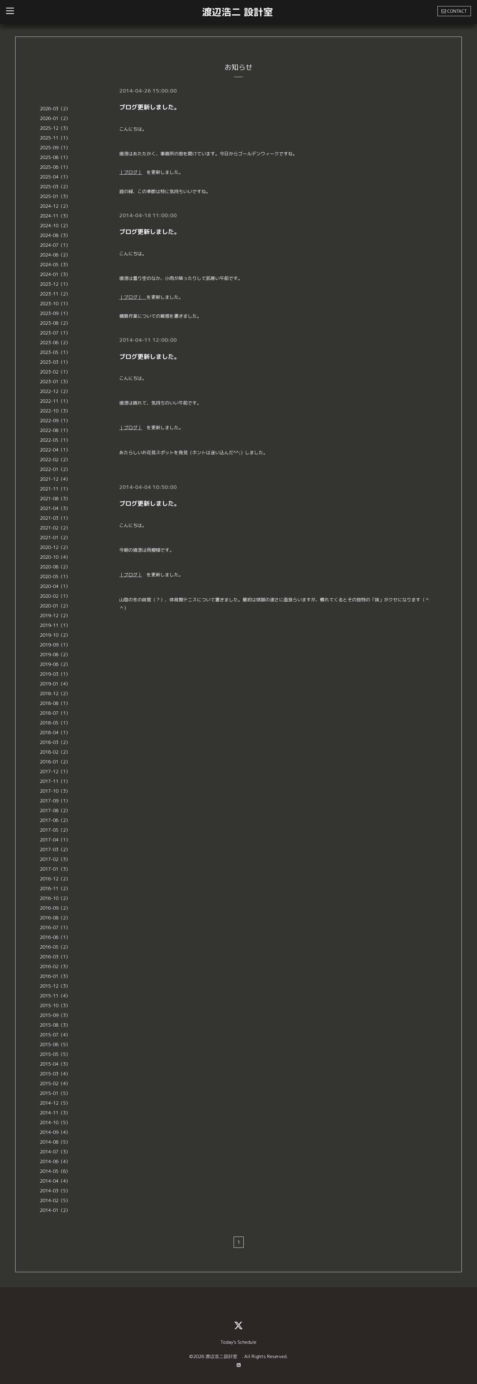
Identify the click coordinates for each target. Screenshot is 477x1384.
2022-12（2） (55, 391)
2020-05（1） (55, 576)
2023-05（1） (55, 352)
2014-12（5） (55, 1103)
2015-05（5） (55, 1054)
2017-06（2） (55, 820)
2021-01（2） (55, 537)
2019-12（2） (55, 615)
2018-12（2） (55, 693)
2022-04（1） (55, 450)
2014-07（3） (55, 1152)
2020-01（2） (55, 606)
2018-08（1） (55, 703)
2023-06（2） (55, 342)
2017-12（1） (55, 771)
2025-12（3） (55, 128)
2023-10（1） (55, 303)
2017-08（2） (55, 810)
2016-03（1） (55, 957)
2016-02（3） (55, 966)
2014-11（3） (55, 1113)
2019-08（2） (55, 654)
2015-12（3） (55, 986)
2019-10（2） (55, 635)
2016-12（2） (55, 879)
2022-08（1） (55, 430)
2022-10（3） (55, 411)
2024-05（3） (55, 264)
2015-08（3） (55, 1025)
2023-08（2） (55, 323)
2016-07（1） (55, 927)
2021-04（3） (55, 508)
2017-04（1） (55, 840)
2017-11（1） (55, 781)
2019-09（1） (55, 645)
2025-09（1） (55, 147)
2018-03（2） (55, 742)
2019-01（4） (55, 684)
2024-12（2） (55, 206)
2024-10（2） (55, 225)
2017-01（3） (55, 869)
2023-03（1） (55, 362)
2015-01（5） (55, 1093)
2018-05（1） (55, 723)
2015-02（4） (55, 1083)
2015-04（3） (55, 1064)
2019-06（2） (55, 664)
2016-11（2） (55, 888)
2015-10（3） (55, 1005)
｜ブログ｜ (130, 172)
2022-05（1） (55, 440)
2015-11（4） (55, 996)
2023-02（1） (55, 372)
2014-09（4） (55, 1132)
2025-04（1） (55, 177)
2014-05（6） (55, 1171)
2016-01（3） (55, 976)
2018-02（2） (55, 752)
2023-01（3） (55, 381)
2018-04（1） (55, 732)
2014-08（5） (55, 1142)
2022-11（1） (55, 401)
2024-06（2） (55, 255)
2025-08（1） (55, 157)
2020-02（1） (55, 596)
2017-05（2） (55, 830)
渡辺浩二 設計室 (237, 12)
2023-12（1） (55, 284)
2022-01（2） (55, 469)
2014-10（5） (55, 1122)
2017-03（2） (55, 849)
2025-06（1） (55, 167)
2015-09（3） (55, 1015)
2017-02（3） (55, 859)
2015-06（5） (55, 1044)
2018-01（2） (55, 762)
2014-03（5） (55, 1191)
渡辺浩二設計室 (223, 1356)
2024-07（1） (55, 245)
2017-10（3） (55, 791)
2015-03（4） (55, 1074)
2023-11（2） (55, 294)
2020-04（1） (55, 586)
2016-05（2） (55, 947)
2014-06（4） (55, 1161)
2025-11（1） (55, 138)
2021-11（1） (55, 489)
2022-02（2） (55, 459)
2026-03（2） (55, 108)
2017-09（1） (55, 801)
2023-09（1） (55, 313)
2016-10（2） (55, 898)
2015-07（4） (55, 1035)
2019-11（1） (55, 625)
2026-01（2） (55, 118)
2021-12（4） (55, 479)
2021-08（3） (55, 498)
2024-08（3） (55, 235)
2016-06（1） (55, 937)
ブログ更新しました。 (149, 107)
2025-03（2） (55, 186)
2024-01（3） (55, 274)
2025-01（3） (55, 196)
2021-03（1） (55, 518)
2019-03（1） (55, 674)
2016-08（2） (55, 918)
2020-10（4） (55, 557)
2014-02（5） (55, 1200)
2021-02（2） (55, 528)
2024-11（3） (55, 216)
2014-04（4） (55, 1181)
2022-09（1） (55, 420)
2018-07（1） (55, 713)
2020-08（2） (55, 567)
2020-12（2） (55, 547)
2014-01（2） (55, 1210)
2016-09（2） (55, 908)
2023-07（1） (55, 333)
